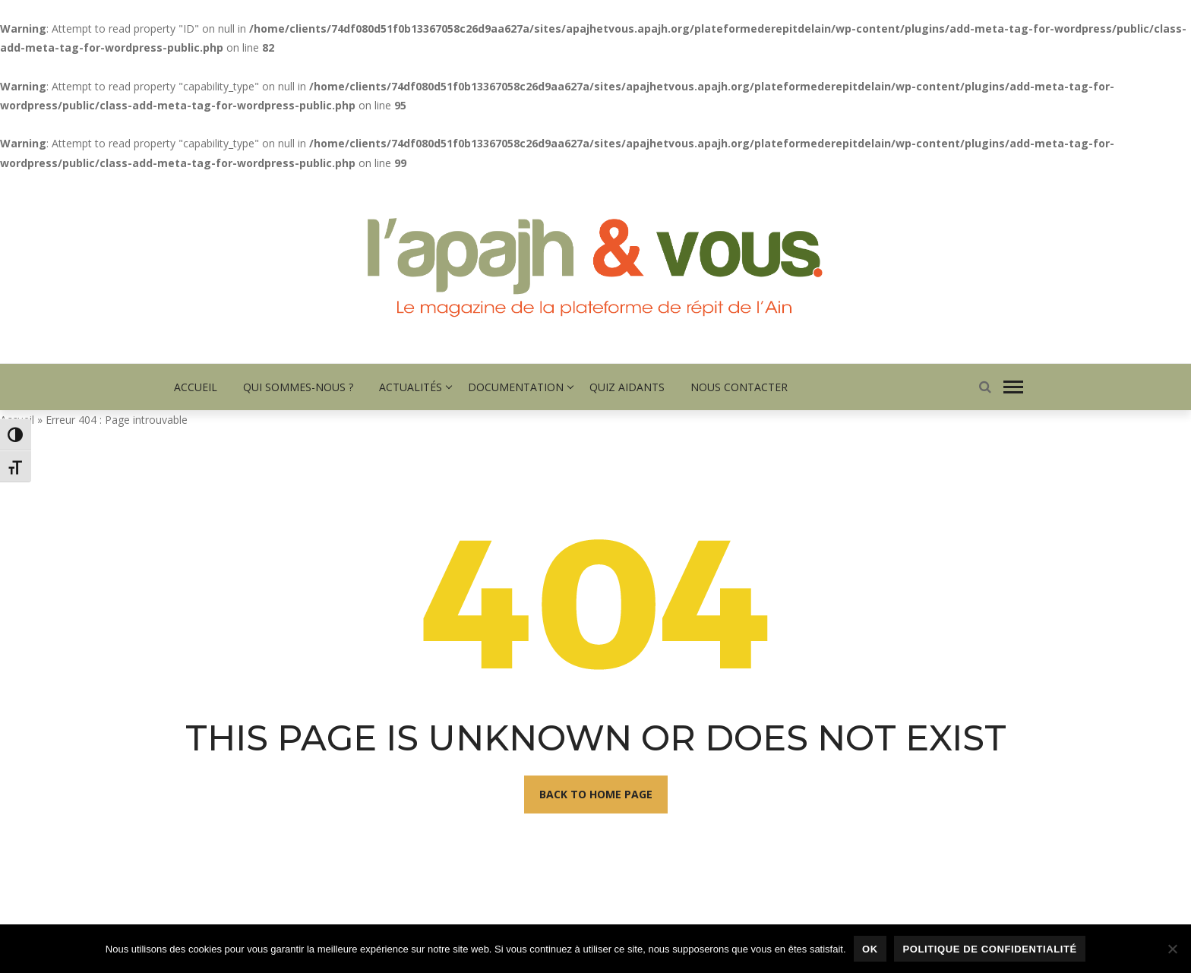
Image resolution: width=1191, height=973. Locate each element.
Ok (870, 949)
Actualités (410, 387)
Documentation (516, 387)
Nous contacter (739, 387)
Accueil (195, 387)
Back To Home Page (595, 794)
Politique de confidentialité (989, 949)
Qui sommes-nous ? (298, 387)
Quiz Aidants (627, 387)
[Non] (1172, 948)
